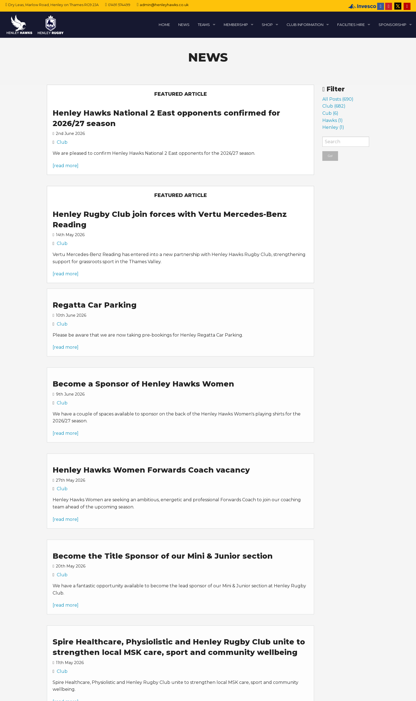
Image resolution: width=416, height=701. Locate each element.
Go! (330, 156)
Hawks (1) (332, 120)
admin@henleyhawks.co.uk (164, 5)
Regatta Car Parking (95, 305)
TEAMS (204, 24)
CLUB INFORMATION (305, 24)
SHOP (267, 24)
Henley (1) (333, 127)
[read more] (66, 165)
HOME (164, 24)
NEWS (184, 24)
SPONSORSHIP (392, 24)
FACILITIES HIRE (351, 24)
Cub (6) (330, 113)
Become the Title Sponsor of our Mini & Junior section (163, 556)
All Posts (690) (337, 99)
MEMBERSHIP (236, 24)
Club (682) (333, 106)
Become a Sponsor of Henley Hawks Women (143, 383)
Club (62, 142)
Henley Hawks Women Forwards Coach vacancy (151, 470)
